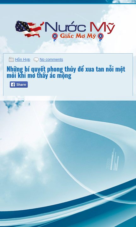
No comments (51, 59)
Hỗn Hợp (22, 59)
